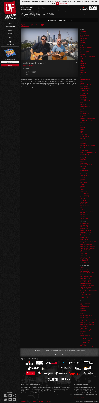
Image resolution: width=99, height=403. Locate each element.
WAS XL (82, 344)
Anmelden (10, 65)
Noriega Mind (83, 157)
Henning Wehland (85, 106)
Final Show (83, 310)
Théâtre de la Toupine (86, 294)
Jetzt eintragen (59, 354)
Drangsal (82, 67)
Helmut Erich (83, 104)
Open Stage (83, 328)
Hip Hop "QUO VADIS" (86, 315)
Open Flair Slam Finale (86, 244)
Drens (82, 70)
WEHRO (82, 209)
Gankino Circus (84, 90)
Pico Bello (83, 331)
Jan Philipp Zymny (85, 234)
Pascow (82, 161)
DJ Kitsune (83, 62)
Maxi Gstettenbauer (85, 243)
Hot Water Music (84, 113)
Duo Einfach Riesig (85, 278)
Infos (10, 34)
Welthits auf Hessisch (85, 262)
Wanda (82, 207)
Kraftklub (82, 127)
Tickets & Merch (10, 43)
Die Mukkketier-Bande (86, 276)
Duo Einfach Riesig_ (85, 280)
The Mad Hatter (84, 193)
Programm (10, 27)
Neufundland (83, 156)
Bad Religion (83, 38)
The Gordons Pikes (85, 342)
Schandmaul (83, 168)
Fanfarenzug (83, 308)
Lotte (81, 131)
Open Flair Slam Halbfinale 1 (87, 246)
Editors (82, 78)
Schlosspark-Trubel (85, 289)
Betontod (82, 42)
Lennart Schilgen (84, 237)
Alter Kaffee (83, 33)
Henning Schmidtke (85, 230)
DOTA (82, 65)
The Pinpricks (83, 198)
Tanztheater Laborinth (86, 338)
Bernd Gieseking (84, 271)
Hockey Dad (83, 111)
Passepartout (83, 163)
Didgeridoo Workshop (86, 305)
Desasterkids (83, 53)
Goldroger (83, 95)
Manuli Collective (84, 136)
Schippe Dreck (84, 170)
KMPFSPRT (83, 124)
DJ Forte (82, 60)
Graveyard (83, 99)
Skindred (82, 181)
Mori (81, 149)
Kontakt (41, 401)
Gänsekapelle (83, 312)
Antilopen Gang (84, 35)
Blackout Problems (85, 44)
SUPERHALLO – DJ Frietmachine (89, 290)
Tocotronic (83, 200)
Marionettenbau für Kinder (87, 285)
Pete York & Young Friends (87, 330)
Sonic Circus (83, 182)
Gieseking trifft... (84, 228)
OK (57, 3)
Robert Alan (83, 251)
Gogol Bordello (84, 93)
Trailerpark (83, 204)
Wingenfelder (83, 214)
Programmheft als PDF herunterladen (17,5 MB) (59, 20)
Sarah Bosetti (83, 255)
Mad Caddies (83, 134)
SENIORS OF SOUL (85, 175)
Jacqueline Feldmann (85, 232)
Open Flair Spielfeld (85, 287)
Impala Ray (83, 115)
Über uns (47, 401)
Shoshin (82, 177)
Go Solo (82, 313)
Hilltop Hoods (84, 109)
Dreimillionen (83, 69)
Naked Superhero (84, 154)
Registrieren (10, 62)
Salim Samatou (84, 253)
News (10, 30)
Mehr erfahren (63, 3)
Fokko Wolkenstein (85, 88)
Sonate (82, 337)
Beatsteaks (83, 40)
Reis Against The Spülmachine (88, 165)
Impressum (24, 401)
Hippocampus (84, 317)
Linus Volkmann (84, 239)
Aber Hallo (83, 31)
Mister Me (83, 143)
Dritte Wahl (83, 72)
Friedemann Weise (85, 227)
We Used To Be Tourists (86, 211)
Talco (81, 188)
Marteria (82, 138)
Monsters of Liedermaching (87, 145)
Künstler (24, 25)
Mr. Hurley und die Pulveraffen (88, 152)
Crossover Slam (84, 223)
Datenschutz (33, 401)
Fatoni (82, 83)
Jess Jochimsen (84, 235)
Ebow (81, 76)
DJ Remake (83, 63)
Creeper (82, 49)
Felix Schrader (84, 86)
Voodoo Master (84, 205)
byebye (82, 45)
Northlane (83, 159)
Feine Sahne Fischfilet (86, 85)
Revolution (83, 166)
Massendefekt (84, 140)
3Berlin (82, 267)
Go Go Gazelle (84, 92)
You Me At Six (84, 218)
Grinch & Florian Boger (86, 101)
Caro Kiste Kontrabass (86, 47)
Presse (10, 37)
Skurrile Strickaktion (85, 335)
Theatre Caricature (85, 340)
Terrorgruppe (83, 191)
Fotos (43, 25)
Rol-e (81, 333)
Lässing (82, 129)
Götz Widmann (84, 97)
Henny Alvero (84, 108)
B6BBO (82, 37)
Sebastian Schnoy (85, 257)
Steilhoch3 (83, 184)
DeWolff (82, 54)
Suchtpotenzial (84, 260)
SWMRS (82, 186)
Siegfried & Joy (84, 259)
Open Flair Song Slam (86, 250)
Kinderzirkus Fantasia (85, 283)
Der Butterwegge (84, 51)
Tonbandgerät (84, 202)
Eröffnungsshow (84, 306)
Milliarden (83, 142)
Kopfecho (82, 126)
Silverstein (83, 179)
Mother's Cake (84, 150)
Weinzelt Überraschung (86, 346)
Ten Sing (82, 292)
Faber (81, 81)
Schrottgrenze (84, 172)
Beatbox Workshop (85, 303)
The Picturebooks (84, 197)
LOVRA (82, 133)
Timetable (34, 25)
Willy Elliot (83, 213)
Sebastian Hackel (84, 173)
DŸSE (81, 74)
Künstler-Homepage (29, 65)
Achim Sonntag (84, 269)
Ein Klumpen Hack (85, 79)
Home (10, 23)
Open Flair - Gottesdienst (87, 322)
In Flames (83, 117)
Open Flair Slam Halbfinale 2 (87, 248)
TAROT (82, 189)
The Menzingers (84, 195)
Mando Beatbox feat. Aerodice (88, 241)
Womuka (82, 216)
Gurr (81, 102)
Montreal (82, 147)
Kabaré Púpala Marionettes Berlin (89, 282)
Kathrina (82, 122)
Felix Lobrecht (84, 225)
